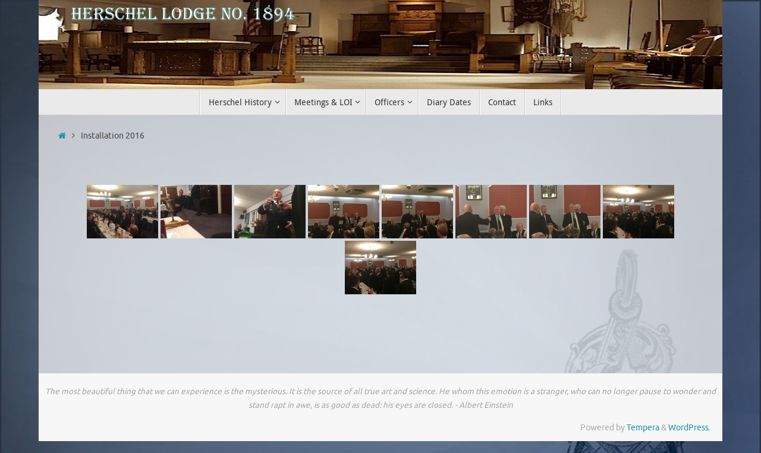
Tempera (643, 428)
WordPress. (689, 428)
